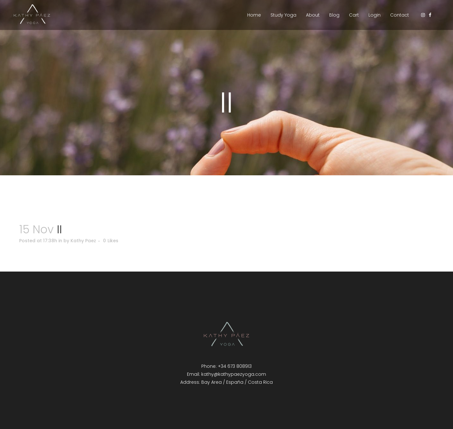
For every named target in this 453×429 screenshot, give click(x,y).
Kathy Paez (83, 240)
